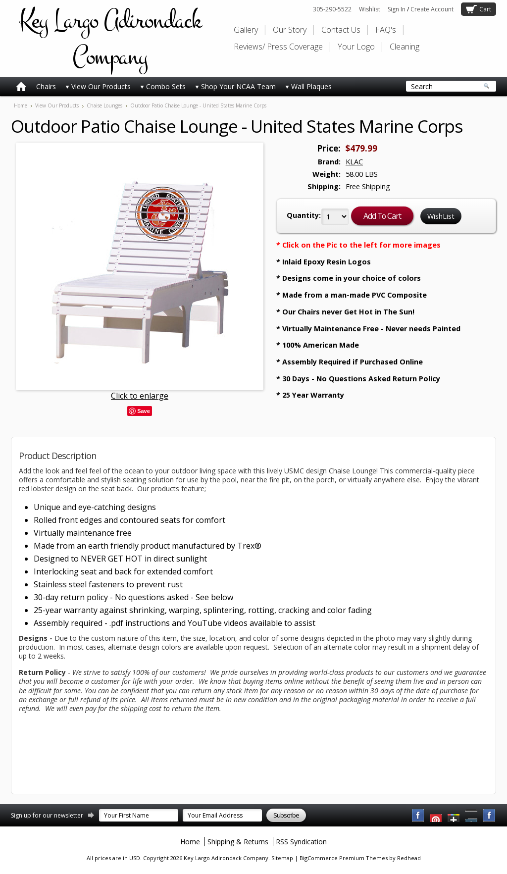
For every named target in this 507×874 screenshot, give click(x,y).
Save (143, 411)
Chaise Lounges (104, 105)
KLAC (354, 161)
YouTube (436, 815)
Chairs (46, 86)
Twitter (454, 815)
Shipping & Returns (237, 841)
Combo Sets (163, 86)
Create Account (432, 9)
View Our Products (98, 86)
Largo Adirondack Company (110, 38)
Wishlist (369, 9)
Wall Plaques (308, 86)
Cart (485, 9)
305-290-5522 (332, 9)
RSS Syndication (301, 841)
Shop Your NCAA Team (235, 86)
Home (20, 105)
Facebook (418, 815)
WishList (441, 216)
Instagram (489, 815)
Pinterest (471, 815)
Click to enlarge (139, 395)
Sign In (397, 9)
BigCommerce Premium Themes (344, 858)
